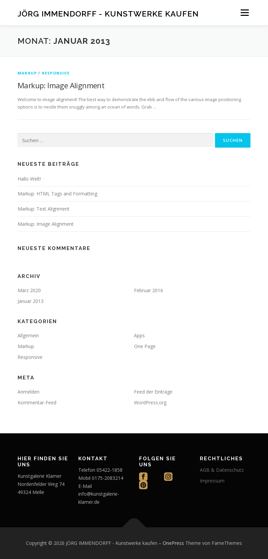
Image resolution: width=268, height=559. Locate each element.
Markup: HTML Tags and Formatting (57, 193)
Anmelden (28, 392)
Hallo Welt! (29, 179)
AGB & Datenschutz (222, 470)
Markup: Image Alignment (61, 85)
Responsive (56, 72)
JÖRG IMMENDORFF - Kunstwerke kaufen (108, 13)
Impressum (212, 480)
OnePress (173, 543)
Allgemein (28, 335)
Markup (27, 72)
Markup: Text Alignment (44, 209)
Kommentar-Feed (37, 402)
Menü (244, 12)
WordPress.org (150, 402)
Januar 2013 (31, 301)
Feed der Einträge (153, 392)
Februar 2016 (148, 290)
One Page (145, 346)
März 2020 (29, 290)
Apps (139, 335)
